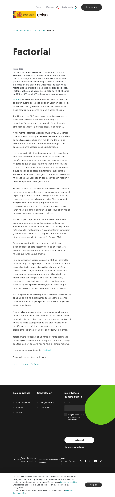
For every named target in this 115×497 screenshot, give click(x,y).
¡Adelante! (79, 440)
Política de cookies (68, 482)
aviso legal (80, 415)
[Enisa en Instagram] (101, 461)
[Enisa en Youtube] (95, 461)
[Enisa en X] (81, 461)
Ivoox (16, 364)
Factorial (17, 99)
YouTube (35, 364)
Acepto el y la (76, 417)
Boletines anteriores (74, 447)
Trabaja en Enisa (47, 402)
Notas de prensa (23, 402)
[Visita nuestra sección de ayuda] (39, 7)
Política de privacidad (31, 459)
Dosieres (19, 407)
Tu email (67, 403)
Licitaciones (45, 407)
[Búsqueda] (52, 7)
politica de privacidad (74, 418)
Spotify (24, 364)
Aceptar (93, 485)
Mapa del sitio (64, 459)
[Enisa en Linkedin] (90, 461)
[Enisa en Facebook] (85, 461)
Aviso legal (23, 459)
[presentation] (84, 429)
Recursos (19, 412)
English (72, 461)
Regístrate (91, 7)
